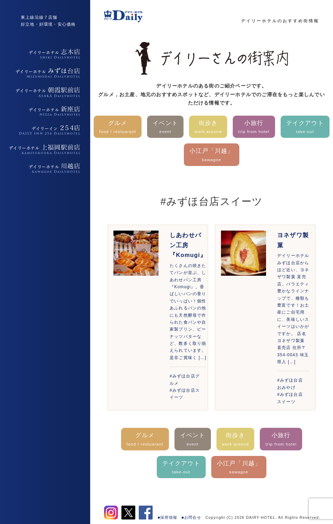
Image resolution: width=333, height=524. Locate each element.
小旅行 (254, 127)
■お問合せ (191, 517)
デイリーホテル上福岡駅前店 (45, 149)
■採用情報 (168, 517)
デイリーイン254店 (45, 130)
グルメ (117, 127)
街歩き (208, 127)
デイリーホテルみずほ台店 (45, 73)
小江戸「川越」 (211, 155)
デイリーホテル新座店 (45, 111)
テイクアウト (305, 127)
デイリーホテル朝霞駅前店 (45, 92)
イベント (165, 127)
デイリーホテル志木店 (45, 54)
